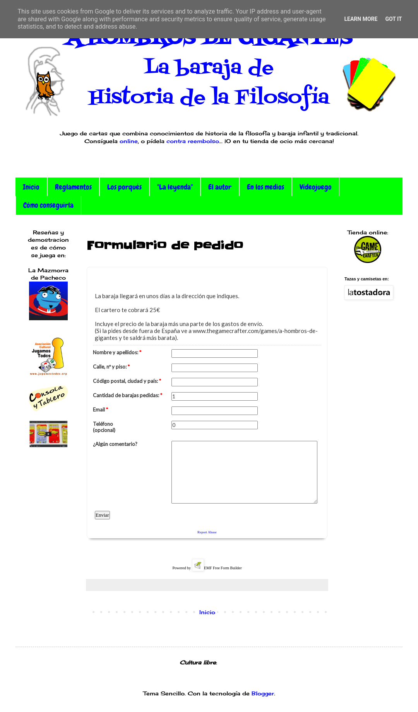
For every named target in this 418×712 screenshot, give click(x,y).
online (129, 141)
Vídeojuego (316, 187)
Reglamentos (73, 187)
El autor (219, 187)
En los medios (265, 187)
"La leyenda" (175, 187)
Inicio (31, 187)
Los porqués (124, 187)
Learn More (360, 19)
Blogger (263, 693)
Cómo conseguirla (48, 205)
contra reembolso (192, 141)
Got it (393, 19)
